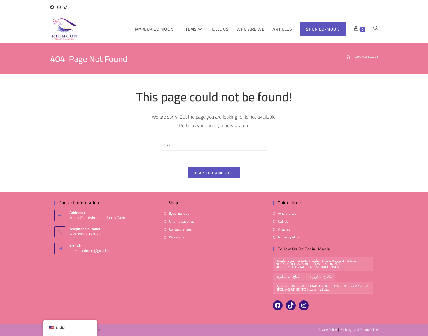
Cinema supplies (181, 222)
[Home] (348, 57)
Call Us (283, 222)
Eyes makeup (179, 213)
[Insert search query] (214, 145)
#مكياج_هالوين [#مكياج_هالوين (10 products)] (321, 276)
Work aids (176, 237)
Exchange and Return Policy (359, 329)
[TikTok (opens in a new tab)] (65, 7)
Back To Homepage (214, 172)
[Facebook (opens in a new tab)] (53, 7)
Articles (284, 229)
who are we (287, 213)
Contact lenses (180, 229)
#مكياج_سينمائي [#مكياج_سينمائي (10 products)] (288, 276)
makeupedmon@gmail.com (91, 250)
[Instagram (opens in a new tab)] (59, 7)
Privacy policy (288, 237)
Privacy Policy (327, 329)
